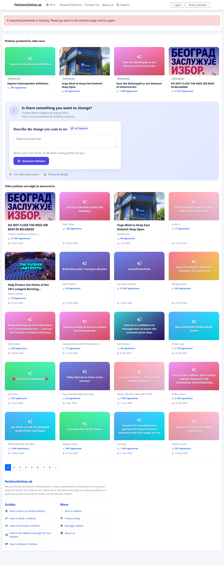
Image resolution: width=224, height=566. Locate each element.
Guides (10, 504)
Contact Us (91, 5)
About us (107, 5)
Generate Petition (31, 161)
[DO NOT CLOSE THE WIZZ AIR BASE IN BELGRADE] (194, 71)
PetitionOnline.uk (27, 5)
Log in (177, 5)
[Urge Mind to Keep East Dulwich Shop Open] (84, 71)
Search (123, 5)
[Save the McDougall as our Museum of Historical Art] (139, 71)
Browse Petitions (71, 5)
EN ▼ (51, 4)
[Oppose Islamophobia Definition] (30, 69)
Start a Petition (198, 5)
